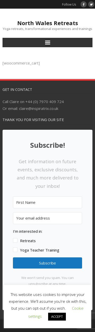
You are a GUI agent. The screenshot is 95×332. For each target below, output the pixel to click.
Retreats (28, 240)
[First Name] (47, 202)
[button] (47, 241)
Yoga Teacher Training (39, 250)
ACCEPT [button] (57, 316)
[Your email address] (47, 218)
